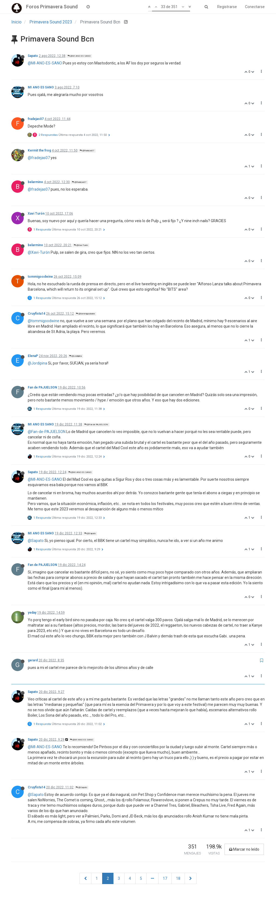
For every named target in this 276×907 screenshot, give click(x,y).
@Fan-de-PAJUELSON (46, 432)
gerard (33, 660)
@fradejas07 (87, 150)
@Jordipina (75, 356)
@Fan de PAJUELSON (96, 424)
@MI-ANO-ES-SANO (45, 63)
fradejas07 (36, 119)
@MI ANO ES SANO (79, 56)
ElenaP (33, 356)
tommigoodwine (40, 277)
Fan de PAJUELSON (42, 387)
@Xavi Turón (81, 245)
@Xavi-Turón (39, 252)
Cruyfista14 (36, 313)
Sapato (33, 56)
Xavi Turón (36, 213)
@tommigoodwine (85, 313)
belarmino (35, 182)
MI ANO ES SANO (41, 87)
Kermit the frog (39, 150)
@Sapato (90, 533)
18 (178, 878)
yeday (32, 612)
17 (165, 878)
